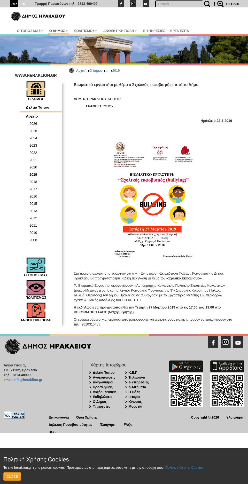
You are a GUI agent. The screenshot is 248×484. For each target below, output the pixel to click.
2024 (33, 138)
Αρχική (81, 70)
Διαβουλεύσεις (104, 392)
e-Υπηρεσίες (139, 382)
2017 (33, 189)
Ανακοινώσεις (104, 377)
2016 (33, 196)
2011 (33, 225)
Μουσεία (135, 406)
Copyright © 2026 (205, 417)
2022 (33, 153)
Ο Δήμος (95, 70)
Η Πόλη (134, 392)
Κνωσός (135, 402)
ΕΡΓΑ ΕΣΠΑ (179, 31)
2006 (33, 240)
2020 (33, 167)
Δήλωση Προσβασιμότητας (71, 424)
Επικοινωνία (59, 417)
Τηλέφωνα (137, 377)
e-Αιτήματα (137, 387)
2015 (33, 204)
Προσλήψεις (103, 387)
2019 (116, 70)
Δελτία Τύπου (37, 107)
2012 (33, 218)
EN (23, 4)
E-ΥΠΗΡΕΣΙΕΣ (154, 31)
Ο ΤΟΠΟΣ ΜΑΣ (30, 31)
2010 (33, 233)
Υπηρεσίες (101, 406)
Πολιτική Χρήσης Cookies (184, 467)
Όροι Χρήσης (87, 417)
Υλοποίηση (235, 417)
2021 (33, 160)
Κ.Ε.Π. (134, 372)
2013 (33, 211)
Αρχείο (32, 116)
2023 (33, 145)
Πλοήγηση (108, 424)
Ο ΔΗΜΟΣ (58, 31)
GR (14, 4)
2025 (33, 131)
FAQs (128, 424)
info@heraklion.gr (27, 380)
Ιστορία (134, 397)
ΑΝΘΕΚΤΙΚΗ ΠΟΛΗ (119, 31)
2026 (33, 124)
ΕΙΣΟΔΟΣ (233, 4)
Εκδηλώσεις (102, 397)
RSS (52, 431)
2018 (33, 182)
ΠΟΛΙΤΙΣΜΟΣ (85, 31)
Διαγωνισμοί (103, 382)
